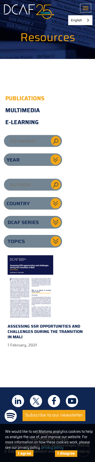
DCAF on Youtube (72, 401)
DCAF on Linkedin (18, 401)
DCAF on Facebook (54, 401)
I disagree (66, 453)
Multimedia (22, 110)
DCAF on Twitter (36, 401)
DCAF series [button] (23, 222)
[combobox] (80, 20)
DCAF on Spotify (11, 416)
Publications (25, 98)
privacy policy (52, 447)
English (76, 20)
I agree (24, 453)
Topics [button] (16, 241)
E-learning (22, 122)
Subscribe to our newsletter (54, 415)
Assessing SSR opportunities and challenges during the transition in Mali (45, 297)
